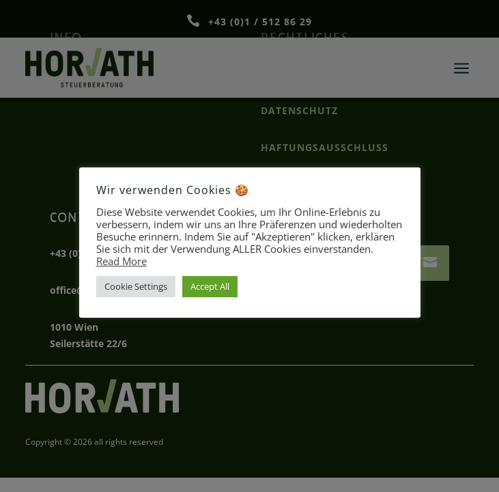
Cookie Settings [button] (135, 286)
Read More (121, 261)
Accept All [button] (209, 286)
